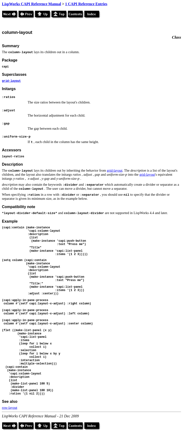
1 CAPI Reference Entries (86, 4)
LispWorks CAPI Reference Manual (31, 4)
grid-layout (11, 81)
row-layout (9, 407)
